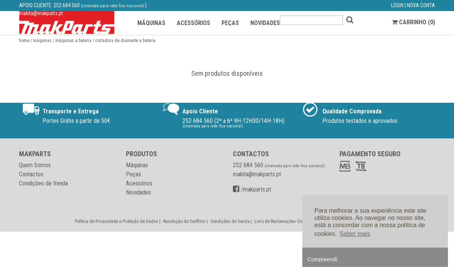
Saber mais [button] (354, 234)
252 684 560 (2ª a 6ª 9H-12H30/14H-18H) (233, 120)
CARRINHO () (413, 22)
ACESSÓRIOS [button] (193, 23)
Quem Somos (35, 165)
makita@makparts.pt (41, 13)
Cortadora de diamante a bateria (125, 40)
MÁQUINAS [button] (151, 23)
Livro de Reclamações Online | (283, 221)
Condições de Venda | (232, 221)
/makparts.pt (252, 189)
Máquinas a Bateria (73, 40)
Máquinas (42, 40)
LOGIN (397, 5)
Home (24, 40)
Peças (133, 174)
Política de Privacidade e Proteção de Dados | (118, 221)
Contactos (31, 174)
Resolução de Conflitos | (186, 221)
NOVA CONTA (421, 5)
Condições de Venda (43, 183)
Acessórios (139, 183)
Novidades (138, 192)
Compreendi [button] (322, 259)
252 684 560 (66, 5)
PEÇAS (230, 23)
